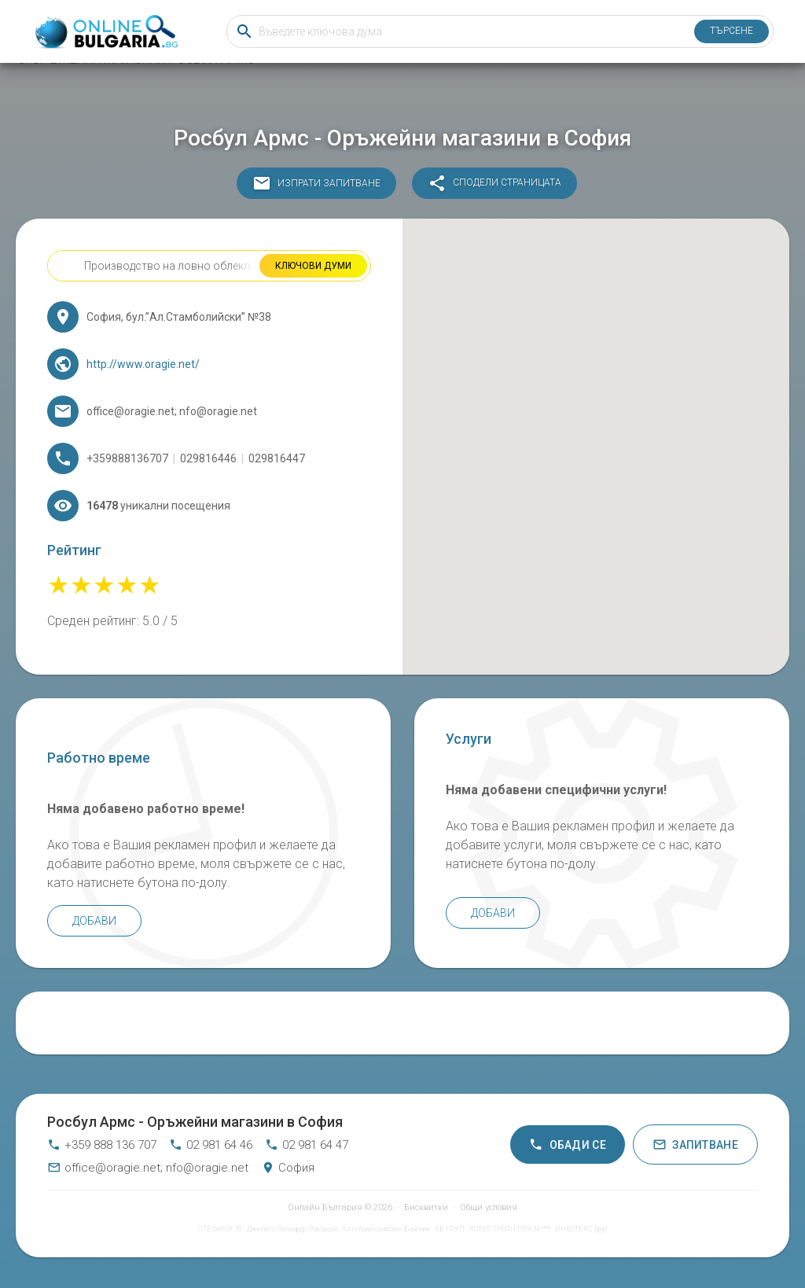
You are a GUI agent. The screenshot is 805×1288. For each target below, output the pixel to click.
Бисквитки (426, 1207)
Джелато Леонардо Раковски (292, 1229)
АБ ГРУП (450, 1229)
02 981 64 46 (210, 1144)
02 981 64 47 (306, 1144)
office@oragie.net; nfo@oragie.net (147, 1167)
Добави (94, 920)
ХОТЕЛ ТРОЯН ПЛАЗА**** (509, 1229)
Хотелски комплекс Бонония (386, 1229)
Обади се (567, 1144)
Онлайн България (325, 1207)
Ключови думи (313, 265)
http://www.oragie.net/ (143, 364)
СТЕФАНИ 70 (220, 1229)
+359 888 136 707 (101, 1144)
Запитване (695, 1144)
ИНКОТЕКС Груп (581, 1229)
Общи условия (488, 1207)
